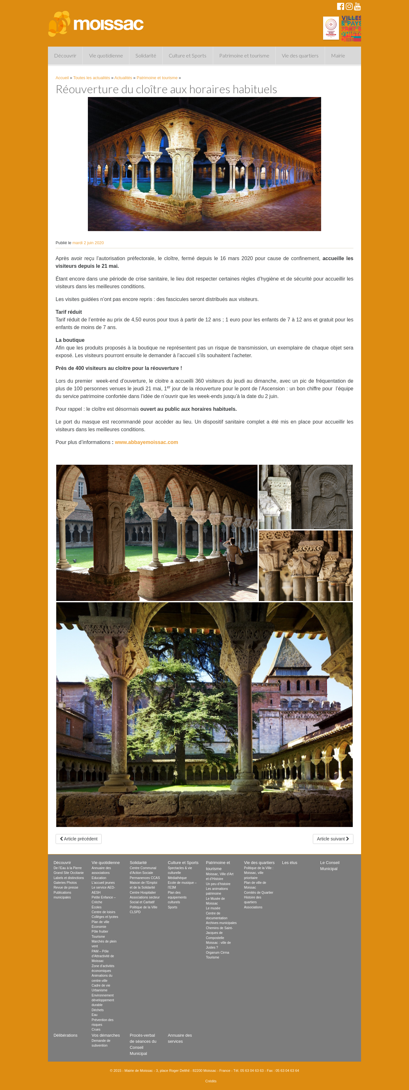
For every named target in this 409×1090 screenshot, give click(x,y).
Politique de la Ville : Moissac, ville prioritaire (259, 873)
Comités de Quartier (259, 892)
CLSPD (135, 912)
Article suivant (333, 838)
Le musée (213, 908)
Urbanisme (99, 990)
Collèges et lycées (105, 917)
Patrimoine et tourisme (244, 55)
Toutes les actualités (91, 77)
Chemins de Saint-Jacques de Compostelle (219, 933)
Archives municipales (221, 923)
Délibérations (66, 1035)
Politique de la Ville (143, 907)
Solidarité (145, 55)
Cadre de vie (101, 985)
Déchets (98, 1010)
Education (99, 878)
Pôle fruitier (100, 931)
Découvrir (65, 55)
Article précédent (78, 838)
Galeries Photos (65, 882)
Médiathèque (177, 878)
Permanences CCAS (145, 878)
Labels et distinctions (69, 878)
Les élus (289, 862)
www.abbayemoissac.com (146, 442)
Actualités (123, 77)
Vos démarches (106, 1035)
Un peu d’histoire (218, 884)
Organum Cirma (217, 952)
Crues (96, 1029)
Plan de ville (100, 922)
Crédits (211, 1081)
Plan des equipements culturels (177, 897)
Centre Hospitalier (143, 892)
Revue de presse (66, 887)
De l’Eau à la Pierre (68, 868)
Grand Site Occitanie (69, 873)
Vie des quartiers (300, 55)
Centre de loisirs (103, 912)
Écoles (97, 907)
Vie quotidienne (106, 55)
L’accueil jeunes (103, 882)
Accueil (62, 77)
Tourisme (98, 936)
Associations (253, 907)
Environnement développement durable (103, 1000)
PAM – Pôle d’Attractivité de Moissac (103, 956)
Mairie (338, 55)
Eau (94, 1015)
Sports (172, 907)
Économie (99, 926)
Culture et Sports (187, 55)
